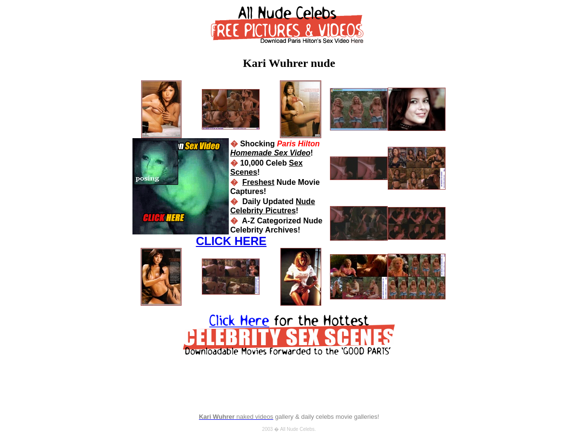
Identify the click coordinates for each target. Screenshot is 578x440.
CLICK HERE (231, 240)
